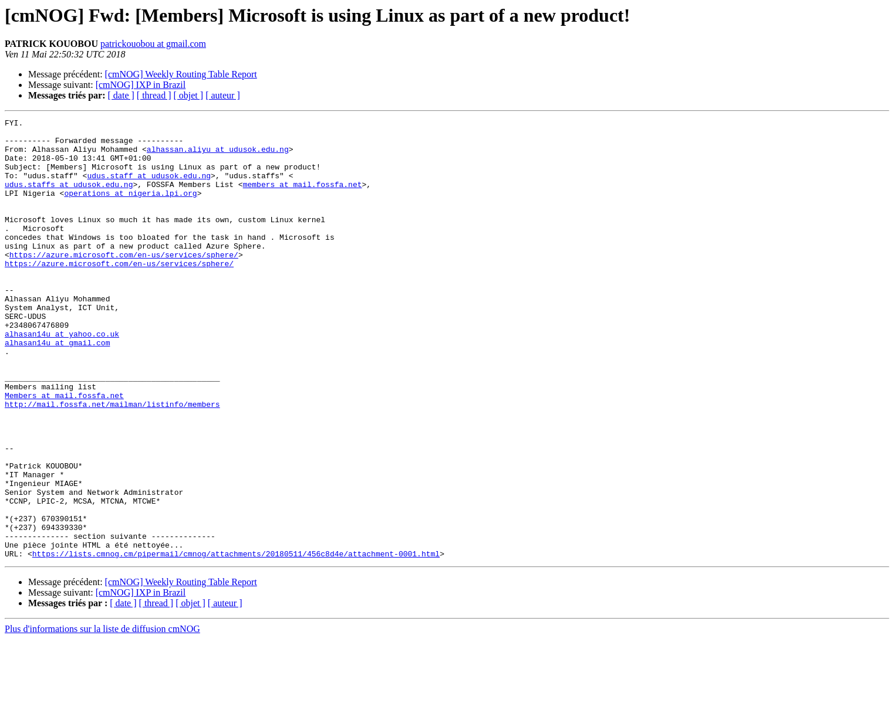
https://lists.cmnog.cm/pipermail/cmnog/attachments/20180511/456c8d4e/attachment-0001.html (236, 641)
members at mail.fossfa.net (302, 198)
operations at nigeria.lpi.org (130, 208)
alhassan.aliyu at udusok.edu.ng (218, 156)
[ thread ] (154, 95)
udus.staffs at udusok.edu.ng (69, 198)
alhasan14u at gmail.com (57, 388)
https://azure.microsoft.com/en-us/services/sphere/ (123, 282)
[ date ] (121, 95)
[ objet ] (188, 95)
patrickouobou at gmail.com (153, 44)
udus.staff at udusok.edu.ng (149, 187)
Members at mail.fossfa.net (64, 451)
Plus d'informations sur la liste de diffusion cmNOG (102, 717)
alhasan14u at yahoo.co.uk (62, 377)
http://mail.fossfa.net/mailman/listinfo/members (112, 462)
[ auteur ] (222, 95)
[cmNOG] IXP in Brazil (141, 85)
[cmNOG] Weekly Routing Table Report (181, 74)
